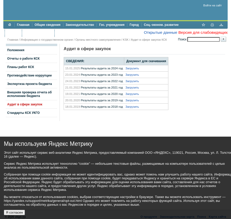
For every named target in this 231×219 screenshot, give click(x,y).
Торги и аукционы (38, 33)
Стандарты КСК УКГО (23, 113)
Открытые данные (160, 32)
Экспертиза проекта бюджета (29, 84)
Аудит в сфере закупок (24, 104)
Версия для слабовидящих (203, 32)
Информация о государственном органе (47, 39)
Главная (23, 25)
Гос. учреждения (111, 25)
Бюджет (13, 33)
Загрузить (132, 68)
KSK (126, 39)
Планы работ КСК (20, 67)
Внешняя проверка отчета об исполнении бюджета (29, 94)
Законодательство (80, 25)
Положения (15, 50)
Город (134, 25)
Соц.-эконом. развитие (161, 25)
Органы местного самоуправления (98, 39)
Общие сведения (48, 25)
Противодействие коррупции (79, 33)
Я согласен (14, 212)
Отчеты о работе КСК (23, 58)
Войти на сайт (212, 5)
